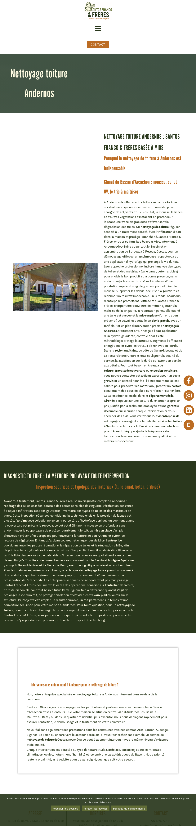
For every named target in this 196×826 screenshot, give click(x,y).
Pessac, (150, 252)
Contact (98, 44)
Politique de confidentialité (129, 809)
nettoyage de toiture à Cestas (47, 740)
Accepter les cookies (65, 809)
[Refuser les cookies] (191, 810)
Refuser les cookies (95, 809)
